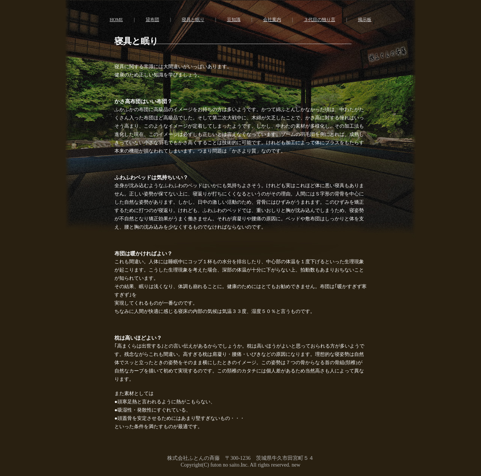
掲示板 (364, 19)
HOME (116, 19)
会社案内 (272, 19)
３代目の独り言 (319, 19)
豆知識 (233, 19)
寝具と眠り (193, 19)
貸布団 (152, 19)
